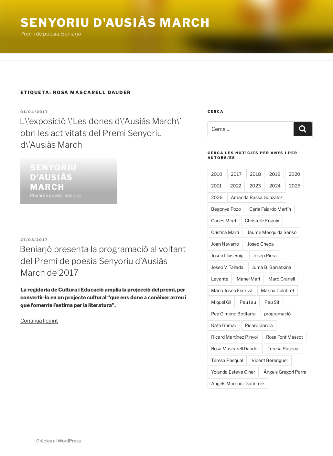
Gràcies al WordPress (58, 440)
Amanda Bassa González (257, 197)
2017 (236, 174)
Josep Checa (260, 244)
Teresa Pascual (283, 348)
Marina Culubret (277, 290)
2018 (255, 174)
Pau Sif (271, 302)
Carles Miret (223, 220)
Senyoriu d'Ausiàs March (115, 23)
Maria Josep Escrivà (231, 290)
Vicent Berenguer (270, 360)
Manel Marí (248, 278)
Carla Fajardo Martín (270, 209)
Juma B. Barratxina (271, 267)
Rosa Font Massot (284, 337)
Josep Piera (265, 255)
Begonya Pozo (226, 209)
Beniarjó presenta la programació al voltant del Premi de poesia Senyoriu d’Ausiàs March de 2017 (103, 261)
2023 (255, 185)
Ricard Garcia (259, 325)
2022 (235, 185)
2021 (216, 185)
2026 (216, 197)
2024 (275, 185)
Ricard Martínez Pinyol (234, 337)
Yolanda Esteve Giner (233, 372)
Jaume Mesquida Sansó (271, 232)
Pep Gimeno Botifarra (233, 313)
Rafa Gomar (223, 325)
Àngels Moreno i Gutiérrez (237, 383)
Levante (219, 278)
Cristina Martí (225, 232)
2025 (294, 185)
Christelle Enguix (262, 220)
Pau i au (248, 302)
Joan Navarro (225, 244)
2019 (274, 174)
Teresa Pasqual (227, 360)
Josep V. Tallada (227, 267)
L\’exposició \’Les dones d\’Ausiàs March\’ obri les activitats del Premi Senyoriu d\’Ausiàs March (100, 133)
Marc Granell (281, 278)
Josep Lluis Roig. (227, 255)
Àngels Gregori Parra (284, 372)
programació (277, 313)
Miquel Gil (221, 302)
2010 (216, 174)
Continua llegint (39, 321)
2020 (294, 174)
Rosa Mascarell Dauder (235, 348)
